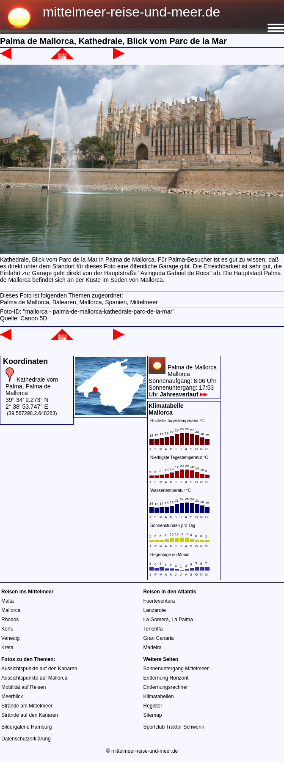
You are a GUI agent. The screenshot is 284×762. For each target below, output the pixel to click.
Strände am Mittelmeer (26, 706)
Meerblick (12, 696)
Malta (7, 601)
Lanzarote (154, 610)
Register (153, 706)
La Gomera (156, 620)
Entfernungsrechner (165, 687)
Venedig (10, 638)
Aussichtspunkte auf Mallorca (34, 678)
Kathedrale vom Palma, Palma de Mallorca (32, 386)
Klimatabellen (158, 696)
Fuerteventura (159, 601)
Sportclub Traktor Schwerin (173, 727)
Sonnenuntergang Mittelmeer (176, 669)
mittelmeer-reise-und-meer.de (132, 11)
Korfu (7, 629)
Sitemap (152, 715)
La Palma (182, 620)
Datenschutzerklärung (26, 739)
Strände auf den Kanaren (29, 715)
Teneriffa (153, 629)
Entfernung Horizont (166, 678)
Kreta (7, 647)
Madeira (152, 647)
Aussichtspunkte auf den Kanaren (39, 669)
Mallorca (10, 610)
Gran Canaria (158, 638)
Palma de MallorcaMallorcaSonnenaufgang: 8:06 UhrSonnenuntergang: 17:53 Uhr (183, 381)
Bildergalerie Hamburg (26, 727)
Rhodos (10, 620)
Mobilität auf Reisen (23, 687)
